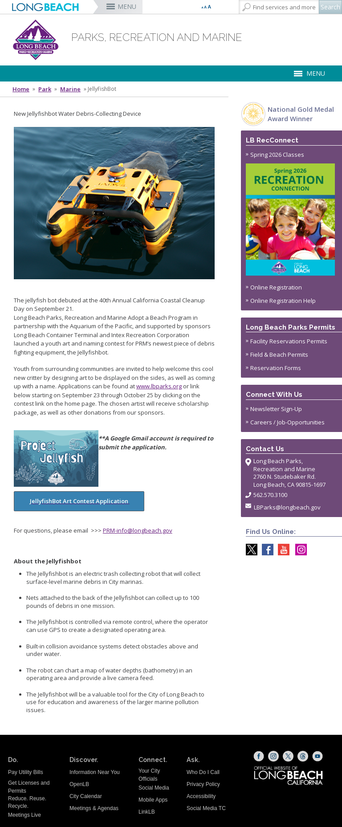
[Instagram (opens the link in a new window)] (273, 756)
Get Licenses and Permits (28, 787)
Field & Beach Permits (279, 354)
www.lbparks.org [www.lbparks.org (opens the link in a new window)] (159, 386)
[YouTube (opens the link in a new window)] (317, 756)
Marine (70, 89)
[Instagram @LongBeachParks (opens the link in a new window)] (299, 549)
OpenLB (79, 784)
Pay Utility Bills (25, 772)
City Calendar (85, 796)
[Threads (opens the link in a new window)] (302, 756)
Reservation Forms (275, 368)
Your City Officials (149, 775)
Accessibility (201, 796)
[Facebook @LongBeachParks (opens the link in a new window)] (265, 549)
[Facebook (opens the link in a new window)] (258, 756)
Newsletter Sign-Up (276, 409)
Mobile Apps (152, 800)
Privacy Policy (203, 784)
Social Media (153, 788)
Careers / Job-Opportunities (287, 422)
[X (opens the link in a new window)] (288, 756)
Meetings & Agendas (93, 808)
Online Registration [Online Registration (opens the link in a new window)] (276, 287)
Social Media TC (206, 808)
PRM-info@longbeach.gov (137, 530)
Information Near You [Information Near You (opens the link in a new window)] (94, 772)
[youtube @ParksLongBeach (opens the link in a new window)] (281, 549)
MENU (127, 6)
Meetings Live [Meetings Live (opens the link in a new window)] (24, 815)
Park (44, 89)
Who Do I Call (203, 772)
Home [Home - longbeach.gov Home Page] (20, 89)
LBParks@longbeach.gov (287, 507)
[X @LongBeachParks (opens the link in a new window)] (249, 549)
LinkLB (146, 812)
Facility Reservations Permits (288, 341)
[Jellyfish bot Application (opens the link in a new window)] (114, 483)
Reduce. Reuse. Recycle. (27, 802)
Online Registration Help (283, 301)
